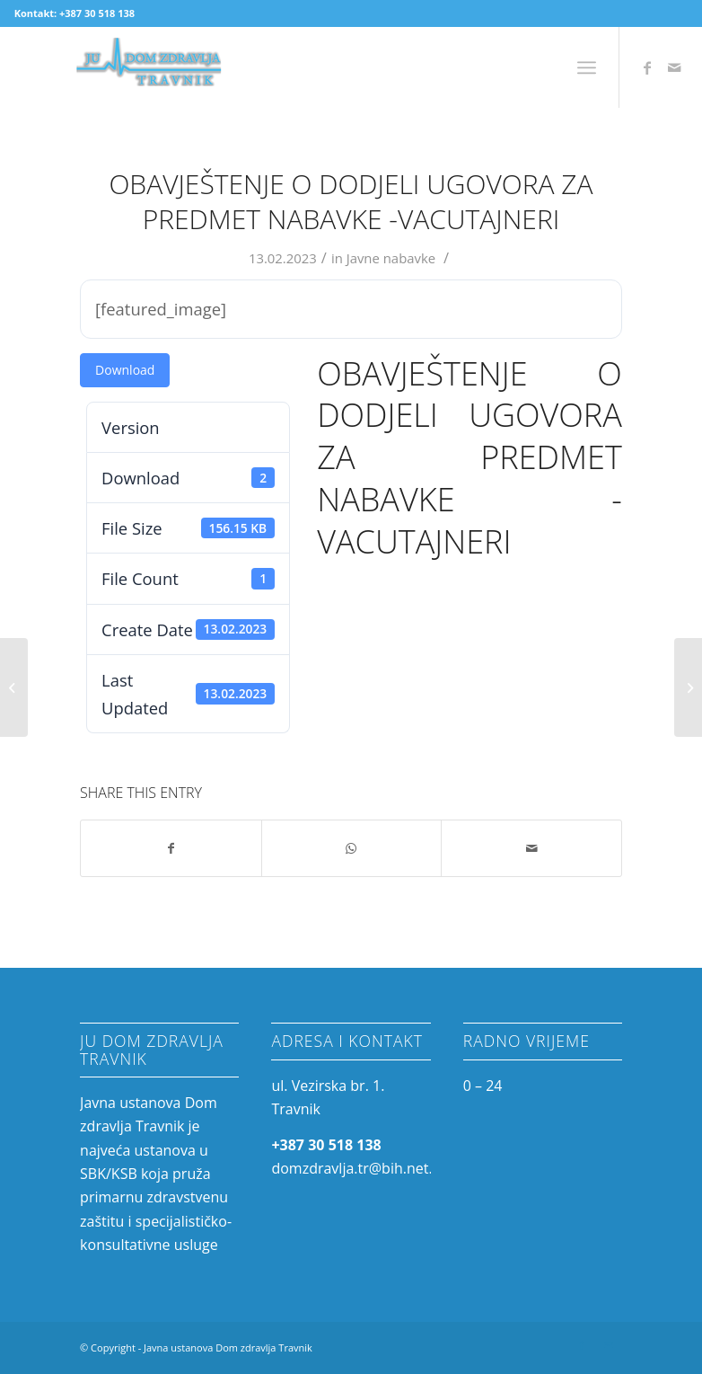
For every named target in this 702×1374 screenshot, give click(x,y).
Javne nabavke (391, 258)
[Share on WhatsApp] (352, 848)
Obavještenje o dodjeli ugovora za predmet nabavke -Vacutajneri (350, 201)
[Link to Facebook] (647, 67)
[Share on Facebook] (171, 848)
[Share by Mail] (531, 848)
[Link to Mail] (674, 67)
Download (124, 369)
